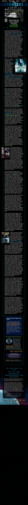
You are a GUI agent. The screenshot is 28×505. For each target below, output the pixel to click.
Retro (20, 395)
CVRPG (16, 345)
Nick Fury (17, 104)
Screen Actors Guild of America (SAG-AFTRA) (14, 324)
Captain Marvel (8, 112)
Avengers (15, 173)
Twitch (11, 351)
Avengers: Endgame (15, 34)
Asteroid (12, 395)
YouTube (16, 351)
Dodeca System (9, 346)
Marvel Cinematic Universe (12, 114)
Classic (16, 395)
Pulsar (16, 396)
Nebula (12, 396)
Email (20, 351)
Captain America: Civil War (15, 241)
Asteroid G (8, 360)
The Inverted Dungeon (13, 345)
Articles (12, 360)
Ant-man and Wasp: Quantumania (9, 74)
